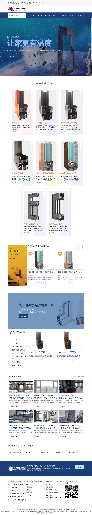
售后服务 (29, 492)
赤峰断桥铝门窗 (58, 452)
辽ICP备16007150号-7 (69, 509)
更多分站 (42, 2)
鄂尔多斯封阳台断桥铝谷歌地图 (17, 500)
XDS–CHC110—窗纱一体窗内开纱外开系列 (40, 272)
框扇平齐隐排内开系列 (18, 350)
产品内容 (14, 131)
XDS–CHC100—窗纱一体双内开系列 (70, 272)
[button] (4, 70)
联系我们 (73, 15)
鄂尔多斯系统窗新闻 (78, 376)
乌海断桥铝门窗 (44, 452)
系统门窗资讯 (17, 15)
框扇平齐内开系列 (69, 123)
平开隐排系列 (42, 123)
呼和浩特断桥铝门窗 (15, 452)
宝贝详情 (40, 283)
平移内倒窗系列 (31, 224)
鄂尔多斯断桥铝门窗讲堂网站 (17, 2)
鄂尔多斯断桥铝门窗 (14, 395)
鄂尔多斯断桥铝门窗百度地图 (16, 497)
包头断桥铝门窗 (29, 452)
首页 (32, 15)
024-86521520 (13, 487)
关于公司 (39, 15)
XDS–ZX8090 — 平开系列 (66, 352)
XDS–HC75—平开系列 (37, 352)
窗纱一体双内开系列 (45, 173)
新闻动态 (64, 15)
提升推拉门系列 (56, 224)
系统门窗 (48, 15)
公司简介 (23, 316)
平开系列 (15, 123)
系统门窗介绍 (32, 2)
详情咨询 (12, 258)
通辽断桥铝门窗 (73, 452)
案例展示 (56, 15)
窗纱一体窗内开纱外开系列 (53, 497)
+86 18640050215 (14, 490)
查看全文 (14, 406)
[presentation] (78, 247)
